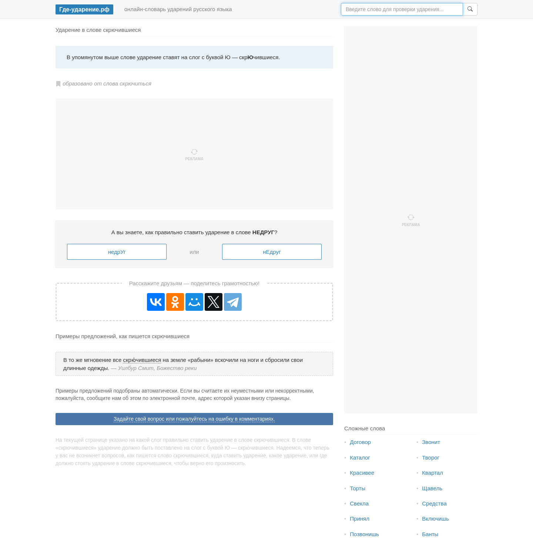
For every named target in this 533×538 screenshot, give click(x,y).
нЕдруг (272, 252)
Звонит (431, 442)
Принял (359, 518)
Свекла (359, 503)
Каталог (360, 457)
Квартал (432, 473)
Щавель (432, 488)
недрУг (117, 252)
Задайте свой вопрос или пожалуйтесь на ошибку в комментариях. (194, 419)
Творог (430, 457)
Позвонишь (364, 534)
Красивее (362, 473)
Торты (357, 488)
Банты (430, 534)
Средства (434, 503)
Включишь (435, 518)
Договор (360, 442)
